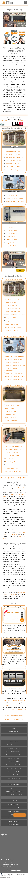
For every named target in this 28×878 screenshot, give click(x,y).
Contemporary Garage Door (13, 768)
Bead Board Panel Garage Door (14, 157)
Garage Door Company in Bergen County (14, 715)
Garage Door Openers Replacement (15, 365)
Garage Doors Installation (12, 299)
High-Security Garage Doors (13, 449)
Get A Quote (20, 270)
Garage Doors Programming (13, 327)
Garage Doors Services (14, 279)
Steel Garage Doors (10, 414)
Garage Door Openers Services (14, 336)
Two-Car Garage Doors (11, 468)
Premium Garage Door (14, 774)
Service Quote (14, 735)
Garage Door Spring (11, 243)
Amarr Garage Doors (4, 120)
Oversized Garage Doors (12, 455)
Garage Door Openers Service (13, 359)
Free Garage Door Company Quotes (14, 477)
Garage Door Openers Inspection (14, 373)
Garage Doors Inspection (12, 321)
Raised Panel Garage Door (13, 166)
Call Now (19, 815)
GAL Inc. (14, 874)
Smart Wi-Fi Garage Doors (12, 465)
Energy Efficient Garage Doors (13, 446)
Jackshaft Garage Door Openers (14, 198)
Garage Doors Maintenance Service (15, 314)
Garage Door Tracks (11, 246)
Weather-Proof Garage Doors (13, 471)
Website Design (21, 874)
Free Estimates (14, 267)
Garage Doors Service (11, 302)
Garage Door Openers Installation (14, 356)
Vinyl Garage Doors (10, 417)
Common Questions (14, 731)
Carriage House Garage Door (13, 160)
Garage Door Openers (14, 191)
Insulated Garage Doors (11, 452)
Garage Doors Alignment (12, 324)
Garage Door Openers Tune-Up (13, 379)
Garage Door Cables (11, 227)
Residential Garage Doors (13, 151)
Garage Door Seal (10, 236)
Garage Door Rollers (11, 233)
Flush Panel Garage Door (12, 163)
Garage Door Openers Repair (13, 362)
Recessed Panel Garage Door (14, 170)
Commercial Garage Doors (13, 154)
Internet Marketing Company (5, 875)
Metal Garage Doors (10, 411)
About (14, 728)
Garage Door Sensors (11, 239)
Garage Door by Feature (14, 427)
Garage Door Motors (11, 195)
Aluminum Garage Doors (12, 405)
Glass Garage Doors (10, 408)
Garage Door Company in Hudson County (14, 719)
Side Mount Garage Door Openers (15, 201)
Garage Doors (14, 146)
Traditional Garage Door (13, 778)
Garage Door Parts (14, 223)
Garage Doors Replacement (13, 308)
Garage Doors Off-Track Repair (13, 318)
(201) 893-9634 (7, 705)
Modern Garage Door (14, 771)
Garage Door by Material (14, 385)
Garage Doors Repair (11, 305)
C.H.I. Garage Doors (21, 120)
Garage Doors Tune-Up (11, 330)
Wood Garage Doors (11, 420)
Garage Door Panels (11, 230)
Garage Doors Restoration (12, 311)
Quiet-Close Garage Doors (12, 459)
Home (14, 725)
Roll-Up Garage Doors (11, 462)
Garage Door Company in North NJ (14, 700)
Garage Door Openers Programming (15, 376)
